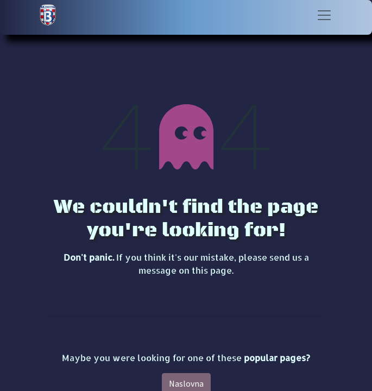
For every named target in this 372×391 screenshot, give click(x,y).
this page (212, 270)
